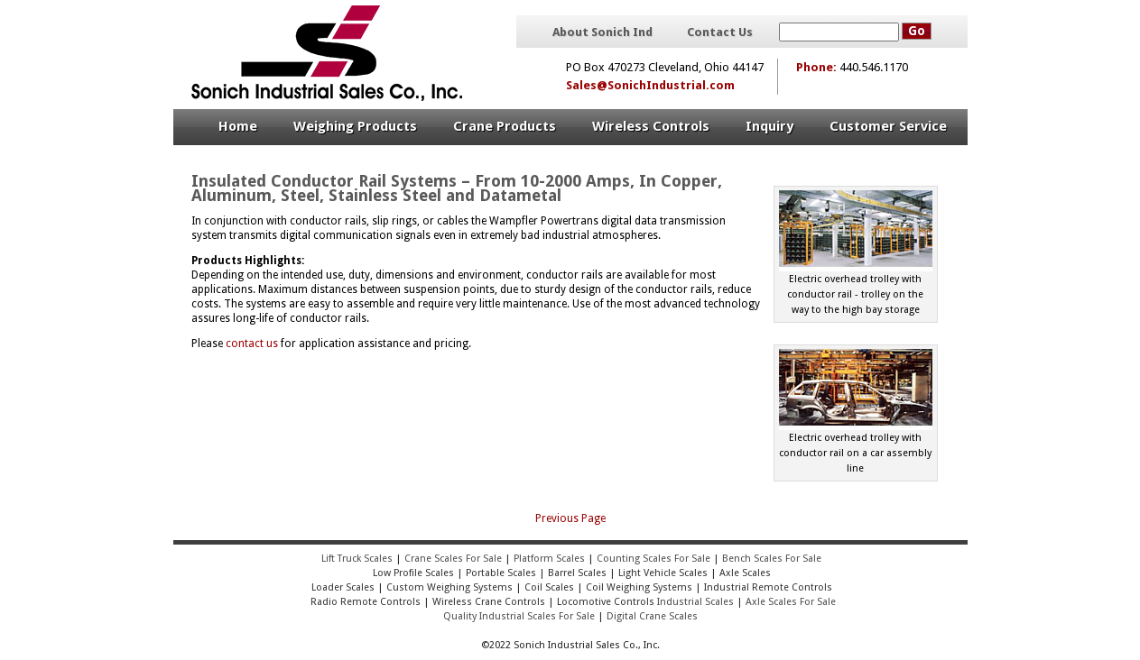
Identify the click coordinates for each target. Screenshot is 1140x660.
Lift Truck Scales (357, 558)
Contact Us (720, 32)
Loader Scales (343, 587)
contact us (252, 343)
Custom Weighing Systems (449, 587)
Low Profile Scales (413, 573)
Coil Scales (549, 587)
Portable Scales (501, 573)
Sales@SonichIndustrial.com (650, 85)
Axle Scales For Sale (791, 602)
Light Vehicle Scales (663, 573)
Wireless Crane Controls (488, 602)
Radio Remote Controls (364, 602)
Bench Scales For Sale (771, 558)
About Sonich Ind (602, 32)
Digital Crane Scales (652, 616)
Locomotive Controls (605, 602)
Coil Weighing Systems (639, 587)
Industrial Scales (695, 602)
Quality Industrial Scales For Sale (519, 616)
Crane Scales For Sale (453, 558)
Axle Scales (745, 573)
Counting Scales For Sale (653, 558)
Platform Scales (549, 558)
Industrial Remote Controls (768, 587)
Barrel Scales (577, 573)
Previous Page (570, 518)
